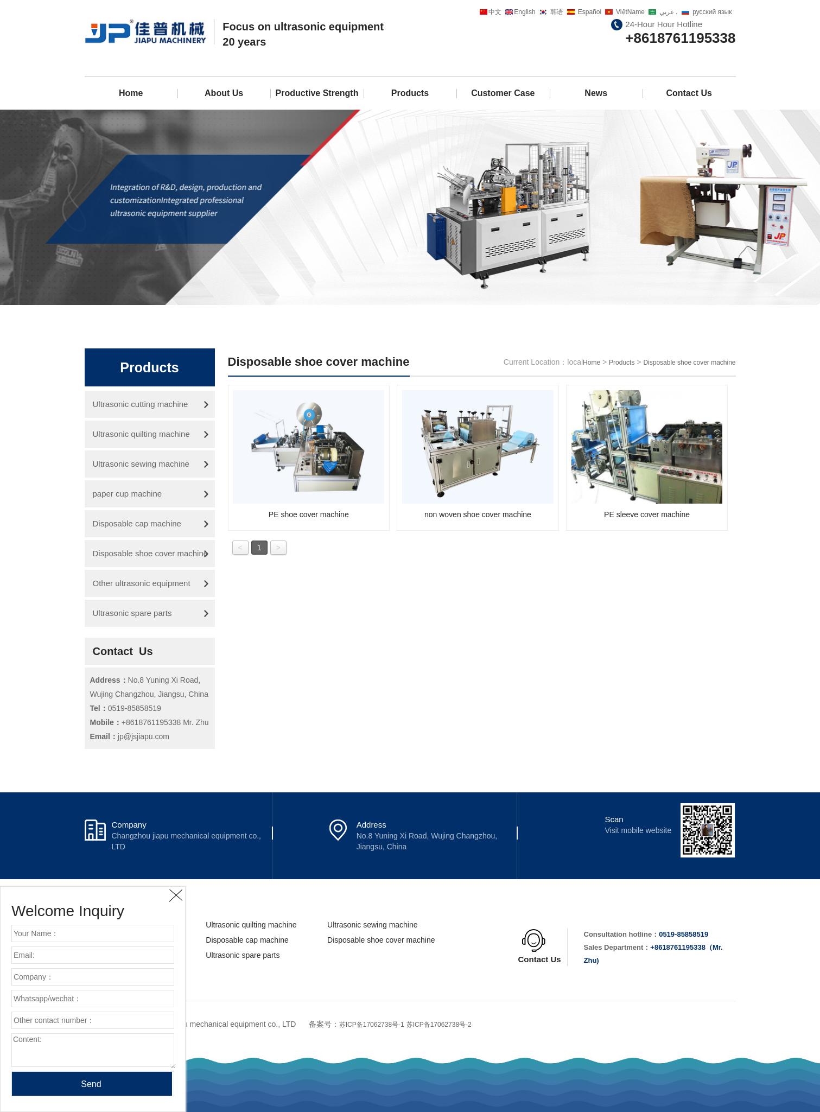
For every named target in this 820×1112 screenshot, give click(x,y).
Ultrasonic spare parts (132, 613)
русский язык (712, 12)
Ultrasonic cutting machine (140, 404)
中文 (494, 12)
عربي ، (668, 12)
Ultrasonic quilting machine (141, 434)
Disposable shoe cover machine (150, 553)
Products (410, 93)
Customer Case (503, 93)
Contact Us (688, 93)
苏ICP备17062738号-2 (439, 1024)
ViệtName (630, 12)
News (595, 93)
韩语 (556, 12)
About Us (224, 93)
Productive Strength (317, 93)
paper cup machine (127, 493)
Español (589, 12)
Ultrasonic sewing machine (141, 463)
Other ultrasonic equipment (141, 583)
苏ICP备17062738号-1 (371, 1024)
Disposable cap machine (137, 523)
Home (131, 93)
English (524, 12)
